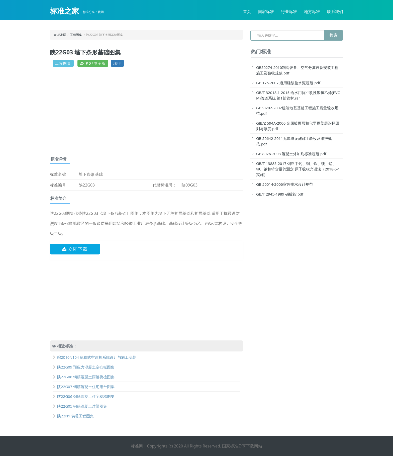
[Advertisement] (146, 114)
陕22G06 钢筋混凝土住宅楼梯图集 (84, 396)
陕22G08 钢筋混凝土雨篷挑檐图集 (84, 376)
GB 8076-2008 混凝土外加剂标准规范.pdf (291, 153)
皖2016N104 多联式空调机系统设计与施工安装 (94, 357)
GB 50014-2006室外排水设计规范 (284, 184)
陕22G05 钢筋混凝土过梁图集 (80, 406)
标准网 (61, 35)
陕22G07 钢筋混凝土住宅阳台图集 (84, 386)
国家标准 (266, 11)
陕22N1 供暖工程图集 (73, 415)
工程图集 (76, 35)
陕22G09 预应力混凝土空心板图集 (84, 367)
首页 (247, 11)
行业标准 (289, 11)
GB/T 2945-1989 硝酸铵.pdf (280, 194)
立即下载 (75, 249)
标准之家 (64, 11)
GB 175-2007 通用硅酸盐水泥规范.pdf (288, 82)
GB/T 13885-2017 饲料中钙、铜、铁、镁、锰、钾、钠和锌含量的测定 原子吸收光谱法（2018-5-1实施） (298, 169)
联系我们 (335, 11)
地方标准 (312, 11)
